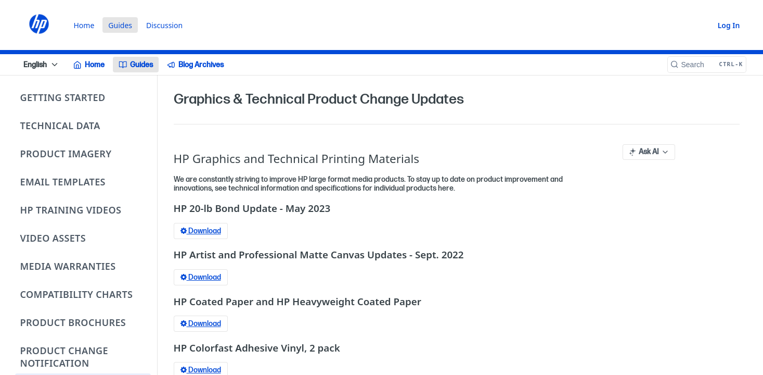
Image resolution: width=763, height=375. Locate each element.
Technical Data (60, 125)
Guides (120, 25)
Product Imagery (66, 153)
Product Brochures (73, 322)
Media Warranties (68, 266)
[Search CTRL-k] (707, 64)
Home (84, 25)
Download (200, 231)
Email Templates (63, 182)
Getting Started (63, 97)
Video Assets (53, 238)
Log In (729, 25)
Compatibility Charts (76, 294)
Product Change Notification (64, 356)
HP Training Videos (71, 210)
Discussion (164, 25)
